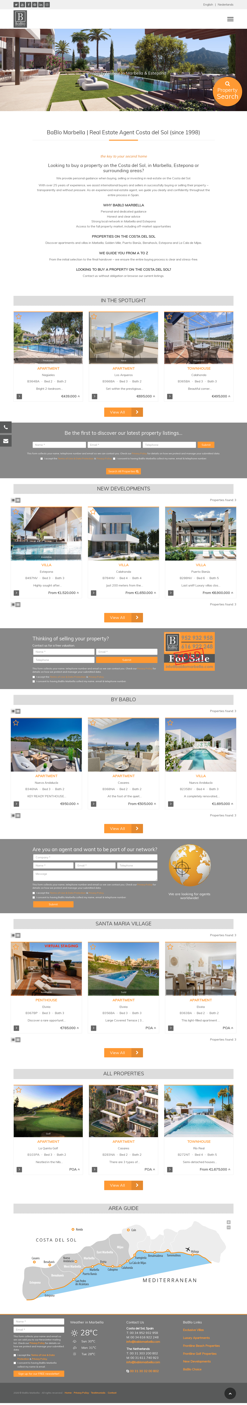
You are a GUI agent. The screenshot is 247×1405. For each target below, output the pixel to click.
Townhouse (199, 368)
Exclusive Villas (193, 1330)
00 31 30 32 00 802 (144, 1371)
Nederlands (225, 4)
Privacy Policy (139, 453)
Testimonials (98, 1392)
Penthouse (46, 1000)
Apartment (48, 368)
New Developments (197, 1361)
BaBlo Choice (192, 1369)
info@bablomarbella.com (143, 1342)
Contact (112, 1392)
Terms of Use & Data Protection (76, 458)
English (208, 4)
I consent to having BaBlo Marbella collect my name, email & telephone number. (160, 458)
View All (117, 412)
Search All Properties (123, 471)
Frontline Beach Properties (201, 1346)
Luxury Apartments (196, 1338)
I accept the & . (76, 458)
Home (68, 1392)
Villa (46, 565)
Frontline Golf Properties (200, 1354)
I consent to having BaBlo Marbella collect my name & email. (35, 1364)
